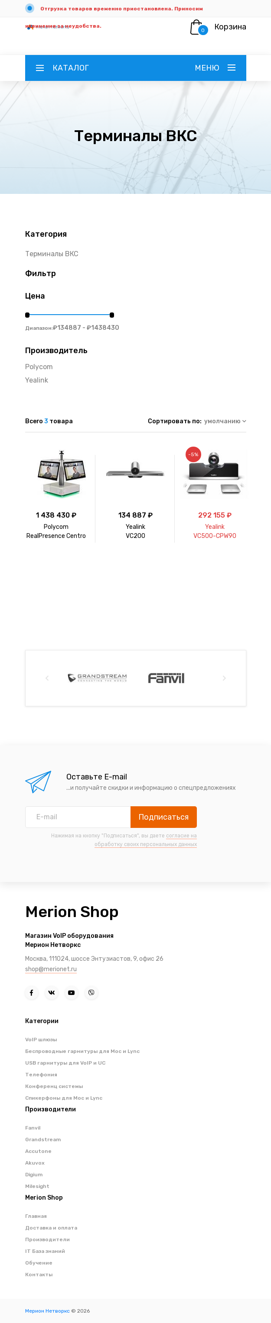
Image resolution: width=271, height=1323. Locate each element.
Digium (33, 1175)
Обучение (38, 1263)
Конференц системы (54, 1086)
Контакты (38, 1274)
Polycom (39, 367)
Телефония (41, 1075)
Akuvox (35, 1163)
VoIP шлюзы (41, 1040)
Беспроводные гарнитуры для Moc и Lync (82, 1051)
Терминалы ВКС (51, 254)
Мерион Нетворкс (47, 1311)
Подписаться (163, 817)
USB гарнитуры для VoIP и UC (65, 1063)
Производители (47, 1239)
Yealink (36, 380)
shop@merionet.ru (51, 969)
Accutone (38, 1151)
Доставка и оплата (51, 1228)
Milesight (37, 1186)
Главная (36, 1216)
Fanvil (32, 1128)
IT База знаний (45, 1251)
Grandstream (43, 1139)
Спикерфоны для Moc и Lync (63, 1098)
